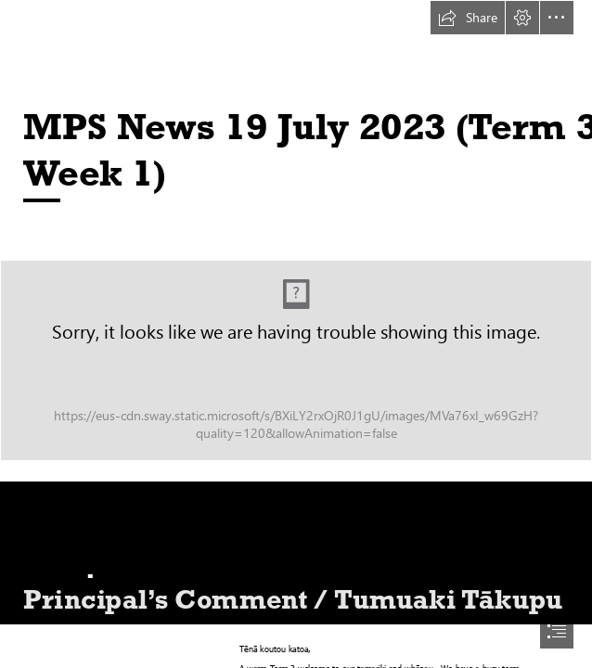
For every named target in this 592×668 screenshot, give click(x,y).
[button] (468, 17)
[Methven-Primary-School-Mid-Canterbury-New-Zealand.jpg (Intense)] (296, 360)
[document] (296, 334)
